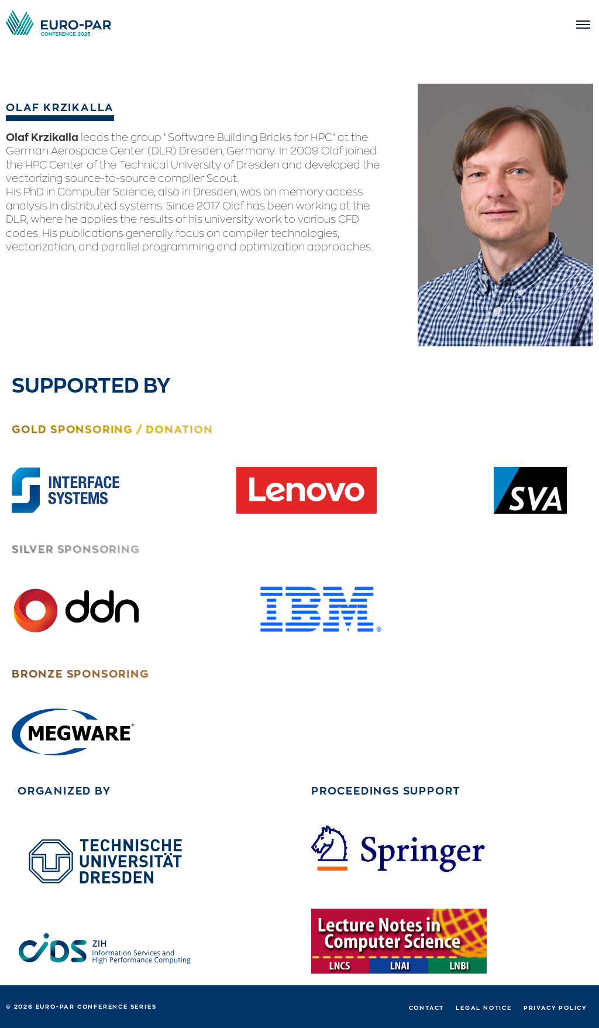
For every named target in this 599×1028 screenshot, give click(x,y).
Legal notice (484, 1007)
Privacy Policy (555, 1007)
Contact (427, 1007)
